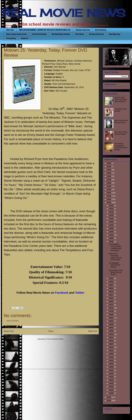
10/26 (111, 228)
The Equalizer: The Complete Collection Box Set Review (115, 247)
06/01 (111, 328)
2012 (109, 401)
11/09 (111, 222)
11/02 (111, 225)
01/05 (111, 393)
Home (50, 331)
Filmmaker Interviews (83, 30)
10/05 (111, 238)
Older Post (92, 331)
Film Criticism (79, 34)
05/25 (111, 331)
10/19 (111, 232)
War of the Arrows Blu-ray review (121, 121)
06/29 (111, 315)
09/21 (111, 278)
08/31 (111, 288)
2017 (109, 193)
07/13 (111, 308)
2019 (109, 186)
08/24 (111, 292)
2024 (109, 170)
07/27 (111, 305)
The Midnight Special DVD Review (114, 265)
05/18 (111, 334)
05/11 (111, 337)
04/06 (111, 354)
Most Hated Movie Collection (61, 34)
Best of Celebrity (100, 30)
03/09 (111, 367)
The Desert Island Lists (96, 34)
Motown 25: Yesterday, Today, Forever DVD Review (115, 257)
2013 (109, 397)
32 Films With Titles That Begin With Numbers (121, 100)
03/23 (111, 360)
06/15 (111, 321)
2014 (109, 202)
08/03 (111, 301)
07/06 (111, 311)
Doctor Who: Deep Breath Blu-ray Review (116, 272)
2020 (109, 183)
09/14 (111, 282)
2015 (109, 199)
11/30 (111, 215)
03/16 (111, 364)
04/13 (111, 351)
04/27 (111, 344)
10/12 (111, 235)
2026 (109, 163)
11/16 (111, 218)
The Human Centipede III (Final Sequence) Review (121, 146)
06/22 (111, 318)
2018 (109, 189)
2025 (109, 166)
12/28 (111, 205)
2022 (109, 176)
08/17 (111, 295)
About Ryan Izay (114, 34)
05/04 (111, 341)
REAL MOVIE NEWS (64, 13)
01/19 (111, 390)
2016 (109, 196)
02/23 (111, 373)
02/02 (111, 383)
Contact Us (24, 38)
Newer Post (9, 331)
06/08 (111, 324)
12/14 (111, 212)
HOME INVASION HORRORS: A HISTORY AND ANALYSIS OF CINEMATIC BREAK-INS (44, 30)
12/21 (111, 209)
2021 (109, 180)
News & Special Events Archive (16, 34)
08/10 (111, 298)
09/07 (111, 285)
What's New (10, 30)
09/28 (111, 241)
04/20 (111, 347)
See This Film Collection (39, 34)
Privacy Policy (11, 38)
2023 (109, 173)
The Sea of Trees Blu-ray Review (121, 133)
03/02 (111, 370)
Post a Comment (12, 321)
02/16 (111, 377)
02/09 (111, 380)
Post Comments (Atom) (55, 339)
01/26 (111, 387)
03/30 (111, 357)
